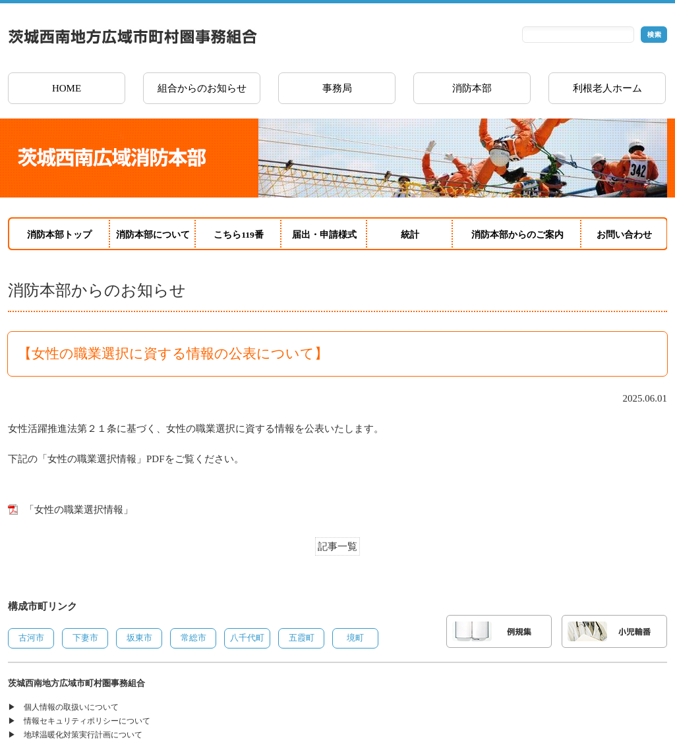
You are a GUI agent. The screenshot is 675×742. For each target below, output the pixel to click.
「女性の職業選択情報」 (78, 509)
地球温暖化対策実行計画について (83, 734)
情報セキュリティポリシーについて (87, 721)
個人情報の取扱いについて (71, 707)
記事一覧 (337, 546)
